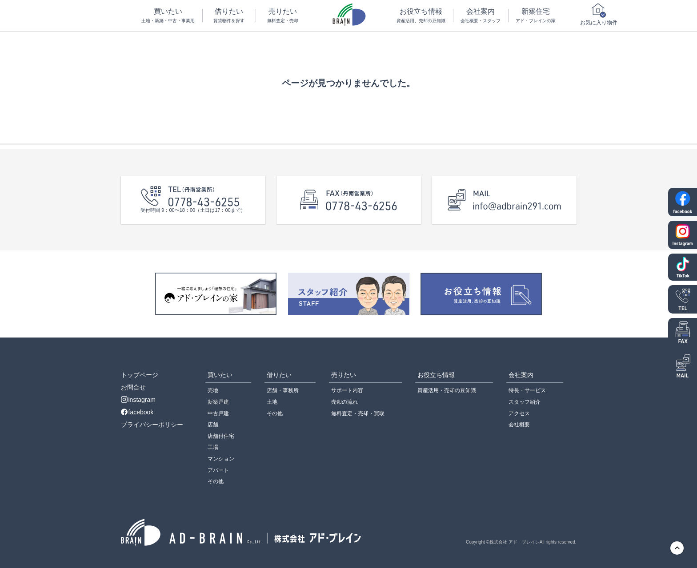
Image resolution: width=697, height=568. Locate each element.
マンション (221, 459)
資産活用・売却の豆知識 (446, 390)
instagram (138, 399)
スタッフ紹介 (525, 402)
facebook (137, 412)
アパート (218, 470)
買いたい (168, 16)
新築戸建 (218, 402)
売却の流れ (344, 402)
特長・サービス (527, 390)
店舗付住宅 (221, 436)
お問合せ (133, 387)
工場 (213, 447)
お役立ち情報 (421, 16)
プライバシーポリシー (152, 424)
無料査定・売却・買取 (358, 413)
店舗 (213, 424)
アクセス (519, 413)
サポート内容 (347, 390)
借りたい (229, 16)
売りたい (282, 16)
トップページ (139, 374)
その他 (216, 481)
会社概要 (519, 424)
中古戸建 (218, 413)
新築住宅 (536, 16)
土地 (272, 402)
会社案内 (480, 16)
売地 (213, 390)
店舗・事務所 (283, 390)
